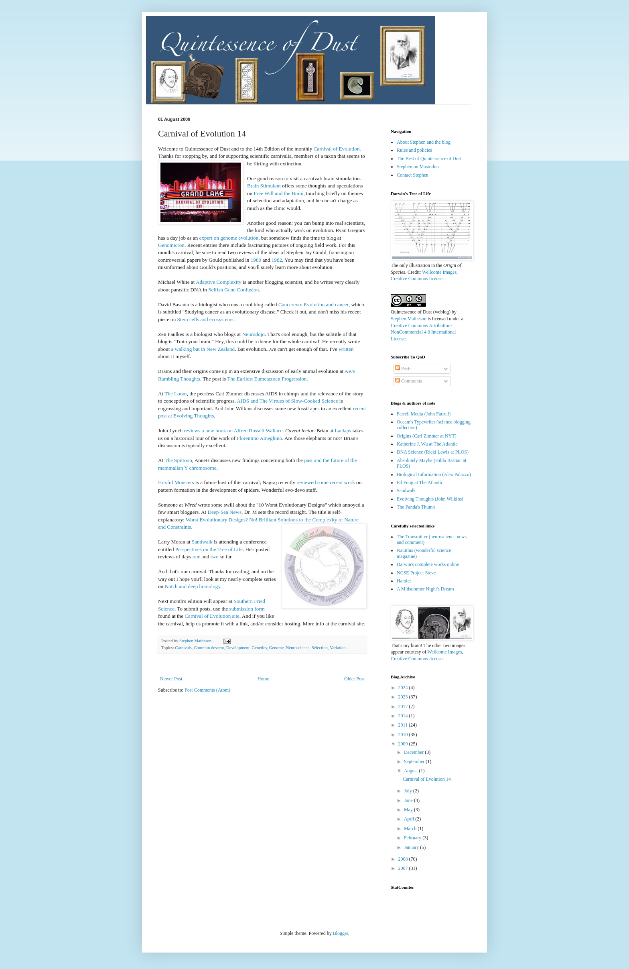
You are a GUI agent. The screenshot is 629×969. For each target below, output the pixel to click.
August (411, 771)
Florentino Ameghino (259, 438)
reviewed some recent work (325, 482)
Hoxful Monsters (176, 482)
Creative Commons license (416, 278)
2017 (403, 706)
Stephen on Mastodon (418, 166)
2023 (403, 697)
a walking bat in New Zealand (203, 349)
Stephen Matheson (408, 319)
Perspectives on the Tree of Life (209, 549)
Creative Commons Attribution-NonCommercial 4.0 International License (423, 332)
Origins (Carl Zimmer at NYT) (427, 436)
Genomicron (171, 245)
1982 (277, 260)
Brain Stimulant (264, 186)
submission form (247, 609)
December (414, 752)
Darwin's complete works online (428, 564)
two (215, 557)
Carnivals (183, 647)
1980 (256, 260)
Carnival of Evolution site (212, 616)
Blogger (340, 933)
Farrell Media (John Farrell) (423, 414)
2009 (403, 744)
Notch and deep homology (192, 586)
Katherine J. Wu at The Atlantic (427, 444)
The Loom (175, 394)
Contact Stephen (412, 175)
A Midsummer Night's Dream (425, 589)
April (409, 819)
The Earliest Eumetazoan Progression (266, 379)
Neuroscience (298, 647)
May (409, 809)
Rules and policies (414, 150)
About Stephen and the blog (423, 142)
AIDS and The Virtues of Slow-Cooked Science (287, 401)
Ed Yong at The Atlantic (420, 482)
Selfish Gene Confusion (233, 290)
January (412, 847)
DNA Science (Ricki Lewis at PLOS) (433, 452)
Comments (408, 381)
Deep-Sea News (224, 512)
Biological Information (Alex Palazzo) (434, 474)
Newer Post (171, 679)
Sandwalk (202, 542)
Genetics (259, 647)
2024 (403, 687)
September (415, 761)
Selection (320, 647)
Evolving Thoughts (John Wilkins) (430, 499)
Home (263, 679)
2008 (403, 859)
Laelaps (343, 431)
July (408, 791)
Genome (276, 647)
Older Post (354, 679)
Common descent (209, 647)
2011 (403, 725)
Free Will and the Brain (278, 193)
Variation (338, 647)
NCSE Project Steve (416, 573)
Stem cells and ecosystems (205, 319)
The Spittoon (178, 460)
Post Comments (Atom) (207, 690)
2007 (403, 868)
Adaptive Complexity (218, 282)
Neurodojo (253, 334)
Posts (403, 368)
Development (238, 647)
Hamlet (404, 581)
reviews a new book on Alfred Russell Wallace (233, 431)
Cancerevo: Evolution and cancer (313, 304)
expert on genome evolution (229, 238)
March (411, 828)
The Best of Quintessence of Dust (429, 158)
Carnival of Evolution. (337, 149)
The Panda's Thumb (416, 507)
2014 (403, 716)
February (413, 838)
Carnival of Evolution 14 (427, 779)
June (409, 800)
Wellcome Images (439, 272)
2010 (403, 734)
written (346, 349)
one (196, 557)
